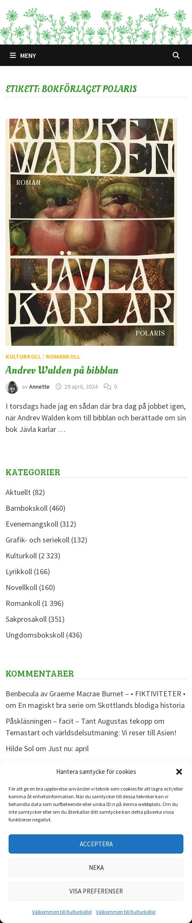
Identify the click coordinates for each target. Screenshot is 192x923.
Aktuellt (18, 492)
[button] (179, 771)
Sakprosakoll (26, 619)
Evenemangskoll (32, 524)
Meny (23, 55)
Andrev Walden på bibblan (62, 370)
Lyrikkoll (19, 571)
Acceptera (96, 844)
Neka (96, 867)
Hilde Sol (20, 748)
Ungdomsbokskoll (35, 635)
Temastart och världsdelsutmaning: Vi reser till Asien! (91, 732)
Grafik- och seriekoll (37, 540)
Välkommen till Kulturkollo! (62, 911)
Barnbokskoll (27, 508)
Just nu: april (68, 748)
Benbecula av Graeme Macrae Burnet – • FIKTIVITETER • (96, 693)
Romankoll (63, 356)
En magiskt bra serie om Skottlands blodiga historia (101, 705)
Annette (39, 386)
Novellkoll (21, 587)
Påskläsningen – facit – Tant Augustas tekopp (79, 721)
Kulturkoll (23, 356)
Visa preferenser (96, 891)
